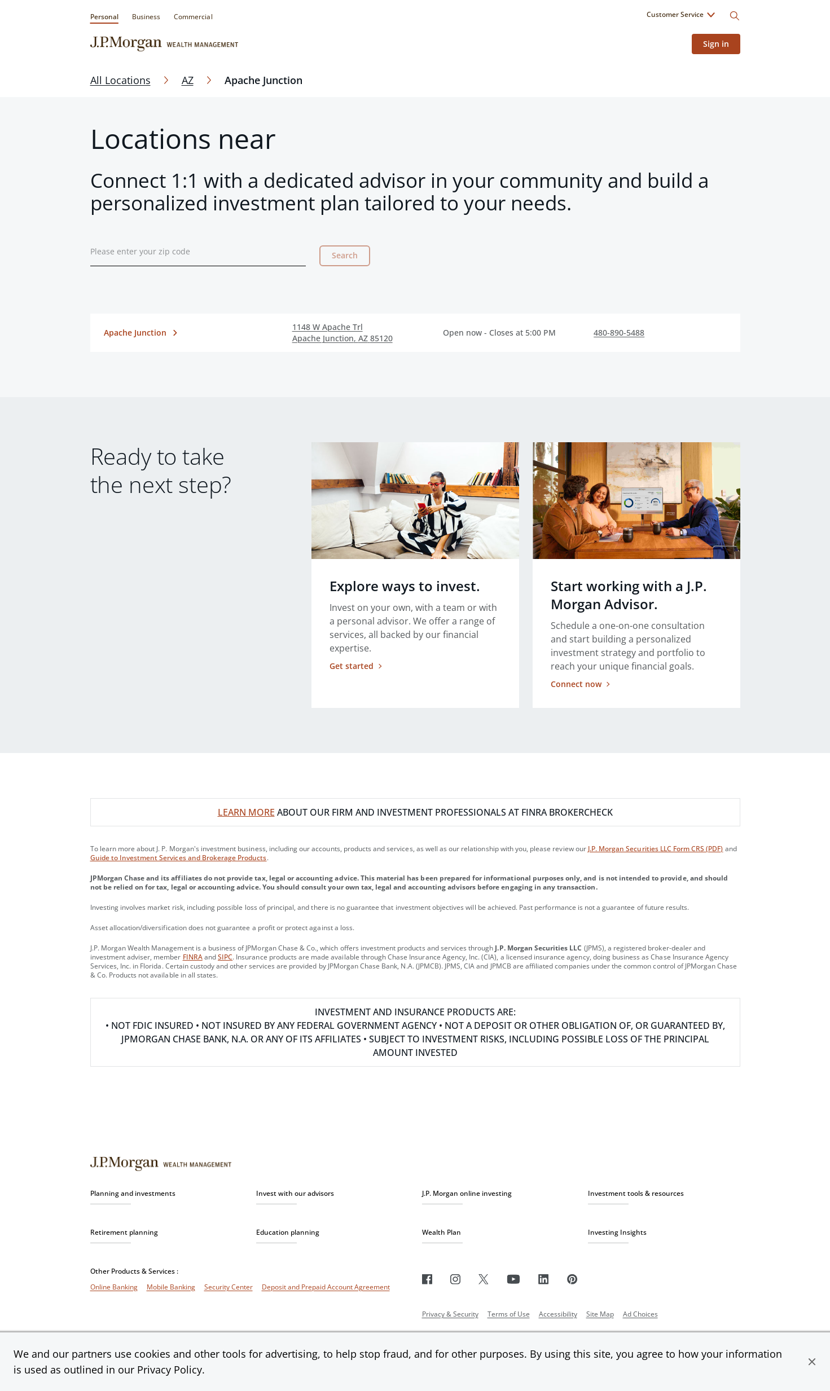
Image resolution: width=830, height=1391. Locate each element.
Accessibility (558, 1314)
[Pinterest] (572, 1279)
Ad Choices (640, 1314)
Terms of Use (509, 1314)
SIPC (225, 957)
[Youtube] (513, 1279)
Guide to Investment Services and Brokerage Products (178, 857)
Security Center (228, 1287)
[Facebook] (427, 1279)
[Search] (734, 15)
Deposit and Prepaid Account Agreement (326, 1287)
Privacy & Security (450, 1314)
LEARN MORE (246, 812)
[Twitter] (483, 1279)
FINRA (193, 957)
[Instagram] (455, 1279)
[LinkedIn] (543, 1279)
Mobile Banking (171, 1287)
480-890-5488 (619, 332)
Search (345, 255)
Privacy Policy (169, 1369)
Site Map (600, 1314)
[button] (811, 1361)
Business (146, 16)
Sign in (716, 43)
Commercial (193, 16)
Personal (104, 16)
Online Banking (114, 1287)
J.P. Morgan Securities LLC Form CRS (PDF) (655, 848)
